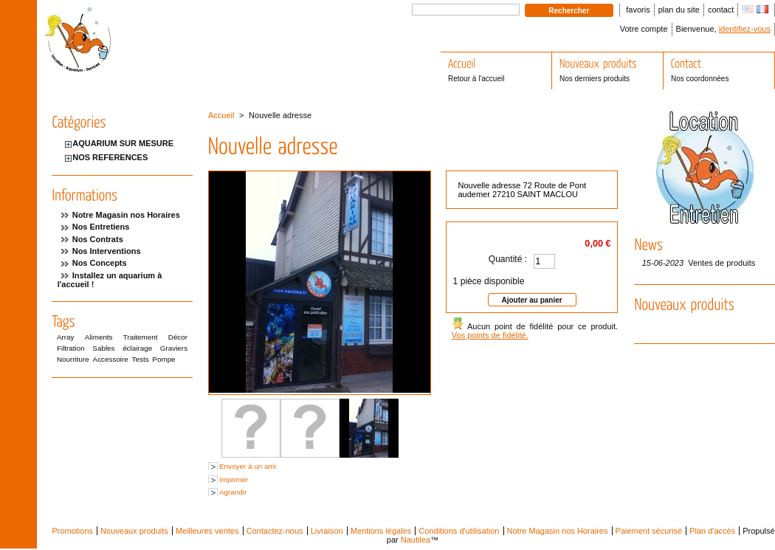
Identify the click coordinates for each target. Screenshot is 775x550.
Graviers (173, 348)
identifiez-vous (745, 28)
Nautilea (415, 539)
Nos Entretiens (101, 226)
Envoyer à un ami (247, 466)
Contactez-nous (275, 530)
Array (66, 337)
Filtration (71, 348)
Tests (140, 359)
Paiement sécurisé (649, 530)
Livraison (327, 530)
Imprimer (233, 479)
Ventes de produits (721, 262)
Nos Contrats (97, 239)
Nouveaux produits (134, 530)
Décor (177, 337)
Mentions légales (381, 530)
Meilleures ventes (207, 530)
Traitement (140, 337)
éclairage (137, 348)
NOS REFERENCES (110, 157)
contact (721, 9)
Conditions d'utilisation (458, 530)
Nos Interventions (106, 251)
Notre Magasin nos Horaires (126, 214)
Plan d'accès (712, 530)
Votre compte (644, 28)
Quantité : (508, 259)
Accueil (221, 115)
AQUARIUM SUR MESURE (122, 143)
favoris (638, 9)
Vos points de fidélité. (490, 335)
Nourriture (73, 359)
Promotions (72, 530)
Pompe (163, 359)
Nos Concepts (99, 262)
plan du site (679, 9)
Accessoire (110, 359)
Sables (103, 348)
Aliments (99, 337)
